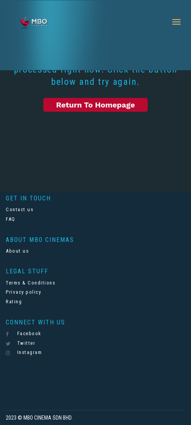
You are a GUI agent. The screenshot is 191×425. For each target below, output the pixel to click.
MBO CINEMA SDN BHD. (47, 418)
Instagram (24, 352)
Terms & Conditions (30, 283)
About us (17, 251)
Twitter (20, 343)
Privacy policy (23, 292)
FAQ (10, 219)
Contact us (19, 209)
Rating (14, 301)
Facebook (23, 334)
